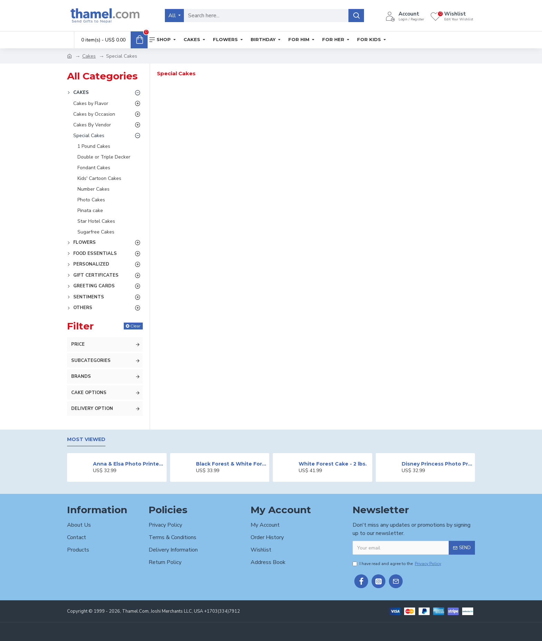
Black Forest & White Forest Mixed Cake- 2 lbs (231, 464)
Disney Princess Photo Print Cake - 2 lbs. (437, 464)
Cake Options (88, 393)
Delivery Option (92, 408)
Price (78, 344)
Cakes (89, 56)
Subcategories (91, 360)
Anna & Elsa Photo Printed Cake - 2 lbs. (128, 464)
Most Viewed (86, 439)
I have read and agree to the (397, 564)
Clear (135, 325)
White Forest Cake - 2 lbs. (333, 464)
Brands (81, 376)
